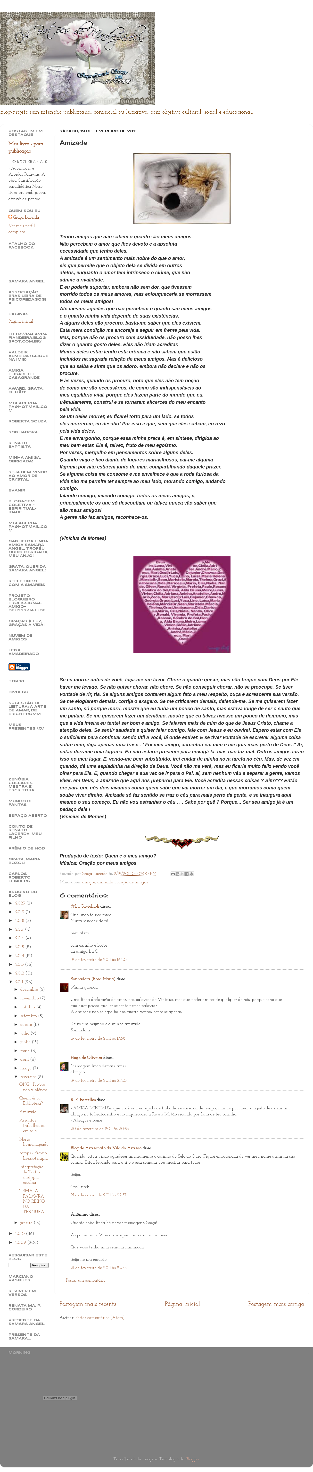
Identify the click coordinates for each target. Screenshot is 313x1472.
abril (25, 1059)
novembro (30, 998)
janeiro (27, 1223)
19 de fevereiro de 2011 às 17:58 (98, 1038)
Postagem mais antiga (276, 1304)
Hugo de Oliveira (86, 1058)
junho (26, 1042)
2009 (21, 1242)
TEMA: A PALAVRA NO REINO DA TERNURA (32, 1201)
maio (25, 1051)
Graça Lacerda (26, 217)
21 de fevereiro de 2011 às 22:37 (98, 1195)
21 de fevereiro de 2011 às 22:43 (99, 1268)
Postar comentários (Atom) (100, 1318)
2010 (20, 1233)
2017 (20, 929)
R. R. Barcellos (83, 1100)
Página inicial (182, 1304)
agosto (26, 1024)
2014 (20, 956)
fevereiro (28, 1077)
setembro (29, 1016)
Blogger (192, 1459)
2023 (20, 903)
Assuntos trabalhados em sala (31, 1125)
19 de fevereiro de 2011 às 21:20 (99, 1080)
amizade (105, 882)
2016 (20, 938)
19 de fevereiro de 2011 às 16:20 (99, 960)
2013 (20, 964)
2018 (20, 921)
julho (25, 1033)
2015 (20, 947)
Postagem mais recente (87, 1304)
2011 (19, 982)
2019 (20, 912)
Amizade (27, 1112)
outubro (28, 1007)
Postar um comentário (86, 1280)
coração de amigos (131, 882)
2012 (20, 973)
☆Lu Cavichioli (85, 906)
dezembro (29, 989)
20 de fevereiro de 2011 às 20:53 (100, 1129)
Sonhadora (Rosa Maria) (93, 979)
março (26, 1068)
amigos (88, 882)
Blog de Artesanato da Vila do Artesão (106, 1148)
